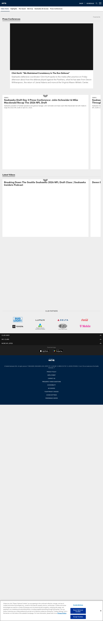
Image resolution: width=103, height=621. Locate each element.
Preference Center (51, 338)
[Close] (101, 611)
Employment (52, 315)
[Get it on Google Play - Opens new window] (58, 291)
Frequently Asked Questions (51, 321)
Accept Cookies (78, 617)
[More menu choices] (100, 3)
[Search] (96, 3)
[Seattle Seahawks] (51, 300)
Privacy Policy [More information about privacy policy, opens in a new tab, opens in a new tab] (62, 613)
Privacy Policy (51, 311)
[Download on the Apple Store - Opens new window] (44, 291)
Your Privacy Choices (51, 331)
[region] (51, 611)
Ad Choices (51, 328)
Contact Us (51, 318)
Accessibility (51, 325)
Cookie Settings (51, 335)
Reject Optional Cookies (78, 610)
